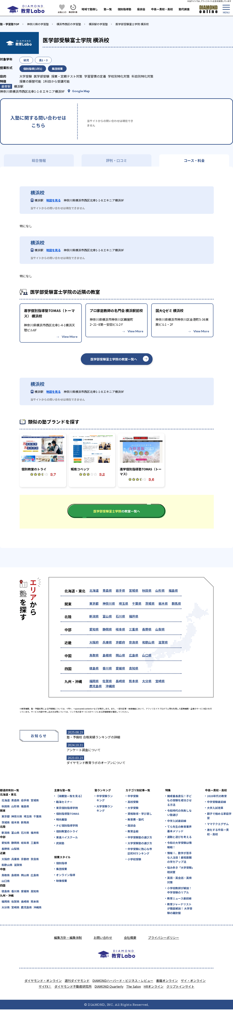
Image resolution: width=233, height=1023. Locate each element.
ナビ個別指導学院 (67, 825)
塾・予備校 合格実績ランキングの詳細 (93, 737)
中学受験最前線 (216, 802)
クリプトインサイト (180, 986)
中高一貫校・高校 (162, 9)
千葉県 (136, 603)
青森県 (107, 590)
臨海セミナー (64, 802)
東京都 (94, 603)
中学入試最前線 (176, 821)
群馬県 (176, 603)
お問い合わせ (103, 937)
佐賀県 (107, 681)
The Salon (133, 986)
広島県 (133, 655)
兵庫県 (107, 642)
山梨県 (160, 629)
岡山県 (120, 655)
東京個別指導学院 (67, 808)
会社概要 (130, 937)
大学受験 (133, 808)
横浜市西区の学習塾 (69, 24)
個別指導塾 (124, 9)
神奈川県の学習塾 (38, 24)
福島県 (173, 590)
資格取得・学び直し (140, 814)
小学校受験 (134, 859)
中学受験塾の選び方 (140, 837)
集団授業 (61, 869)
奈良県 (133, 642)
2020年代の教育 (217, 796)
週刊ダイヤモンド (77, 980)
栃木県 (163, 603)
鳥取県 (94, 655)
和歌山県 (148, 642)
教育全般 (133, 831)
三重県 (133, 629)
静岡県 (107, 629)
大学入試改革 (215, 808)
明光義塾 (61, 819)
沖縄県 (110, 686)
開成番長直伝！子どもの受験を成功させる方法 (179, 800)
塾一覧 (108, 9)
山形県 (160, 590)
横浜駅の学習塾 (98, 24)
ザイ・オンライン (193, 980)
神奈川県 (109, 603)
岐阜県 (120, 629)
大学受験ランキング (105, 808)
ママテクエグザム (218, 824)
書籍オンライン (167, 980)
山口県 (146, 655)
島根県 (107, 655)
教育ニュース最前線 (179, 898)
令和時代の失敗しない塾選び (179, 813)
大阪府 (94, 642)
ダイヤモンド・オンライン (43, 980)
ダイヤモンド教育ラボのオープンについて (96, 762)
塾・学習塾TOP (9, 24)
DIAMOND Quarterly (109, 986)
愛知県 (94, 629)
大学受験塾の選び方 (140, 843)
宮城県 (133, 590)
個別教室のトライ (67, 831)
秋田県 (146, 590)
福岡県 (94, 681)
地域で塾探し (90, 9)
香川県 (107, 668)
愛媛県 (120, 668)
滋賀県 (163, 642)
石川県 (120, 616)
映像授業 (61, 881)
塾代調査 (184, 9)
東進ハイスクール (67, 837)
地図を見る (53, 200)
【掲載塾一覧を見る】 (69, 796)
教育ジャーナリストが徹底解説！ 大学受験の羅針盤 (179, 908)
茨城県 (150, 603)
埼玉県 (123, 603)
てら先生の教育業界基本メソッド (179, 829)
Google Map (81, 91)
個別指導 (61, 863)
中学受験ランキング (105, 798)
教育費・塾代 (136, 819)
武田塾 (60, 843)
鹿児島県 (95, 686)
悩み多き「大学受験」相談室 (180, 870)
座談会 (141, 9)
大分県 (146, 681)
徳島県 (94, 668)
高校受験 (133, 802)
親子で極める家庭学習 (219, 816)
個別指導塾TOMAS (67, 814)
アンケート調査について (84, 749)
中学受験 (133, 796)
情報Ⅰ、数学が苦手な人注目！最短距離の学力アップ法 (179, 857)
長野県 (146, 629)
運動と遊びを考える (179, 837)
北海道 (94, 590)
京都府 (120, 642)
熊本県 (133, 681)
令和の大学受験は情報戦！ (179, 845)
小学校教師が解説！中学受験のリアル (179, 890)
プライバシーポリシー (163, 937)
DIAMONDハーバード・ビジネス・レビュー (122, 980)
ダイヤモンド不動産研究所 (73, 986)
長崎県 (120, 681)
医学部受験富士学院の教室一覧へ (113, 359)
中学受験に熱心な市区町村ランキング (140, 851)
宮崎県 (160, 681)
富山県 (107, 616)
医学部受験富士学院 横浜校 (132, 24)
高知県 (133, 668)
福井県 (133, 616)
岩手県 (120, 590)
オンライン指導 (65, 875)
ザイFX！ (45, 986)
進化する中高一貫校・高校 (218, 832)
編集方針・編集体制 (68, 937)
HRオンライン (153, 986)
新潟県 (94, 616)
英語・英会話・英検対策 (179, 880)
